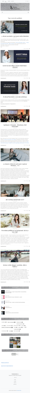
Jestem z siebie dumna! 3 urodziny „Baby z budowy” (15, 265)
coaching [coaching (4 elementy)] (3, 325)
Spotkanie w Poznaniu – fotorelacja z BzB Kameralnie (15, 125)
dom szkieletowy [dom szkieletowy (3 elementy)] (9, 325)
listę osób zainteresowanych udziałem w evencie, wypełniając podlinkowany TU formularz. (15, 142)
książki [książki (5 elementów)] (15, 327)
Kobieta (13, 63)
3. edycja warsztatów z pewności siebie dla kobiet (15, 36)
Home (3, 1)
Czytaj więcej (3, 78)
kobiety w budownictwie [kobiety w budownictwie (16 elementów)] (7, 327)
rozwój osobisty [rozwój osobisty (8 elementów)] (17, 329)
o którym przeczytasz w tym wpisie (10, 139)
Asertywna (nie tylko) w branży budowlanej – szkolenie (15, 66)
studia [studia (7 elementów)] (11, 331)
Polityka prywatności (5, 362)
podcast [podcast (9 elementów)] (20, 327)
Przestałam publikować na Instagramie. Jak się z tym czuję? (15, 231)
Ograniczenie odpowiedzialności (7, 365)
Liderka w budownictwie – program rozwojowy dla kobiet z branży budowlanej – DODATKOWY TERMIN (15, 291)
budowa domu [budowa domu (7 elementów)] (20, 322)
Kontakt (12, 1)
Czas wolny (13, 123)
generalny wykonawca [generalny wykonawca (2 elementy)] (17, 325)
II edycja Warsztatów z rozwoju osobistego (15, 97)
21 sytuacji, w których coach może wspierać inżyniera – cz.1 (15, 164)
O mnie (5, 1)
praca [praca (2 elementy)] (25, 327)
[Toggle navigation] (2, 12)
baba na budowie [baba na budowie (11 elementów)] (11, 322)
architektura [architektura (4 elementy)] (4, 322)
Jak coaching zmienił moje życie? (15, 199)
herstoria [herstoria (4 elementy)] (23, 325)
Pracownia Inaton (19, 390)
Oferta (9, 1)
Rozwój (15, 34)
